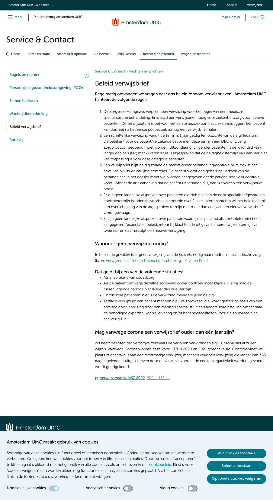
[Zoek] (259, 17)
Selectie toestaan (236, 466)
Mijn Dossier (126, 54)
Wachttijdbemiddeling (28, 114)
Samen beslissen (23, 101)
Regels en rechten (25, 75)
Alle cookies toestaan (236, 453)
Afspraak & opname (72, 54)
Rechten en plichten (158, 54)
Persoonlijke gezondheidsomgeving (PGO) (46, 88)
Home (212, 5)
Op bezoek (102, 54)
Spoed (232, 5)
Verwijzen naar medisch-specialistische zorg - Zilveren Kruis (156, 261)
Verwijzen (254, 5)
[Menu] (14, 17)
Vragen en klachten (195, 54)
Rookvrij (16, 140)
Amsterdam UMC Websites (29, 5)
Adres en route (39, 54)
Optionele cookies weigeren (236, 479)
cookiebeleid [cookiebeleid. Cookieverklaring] (160, 465)
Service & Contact (110, 72)
